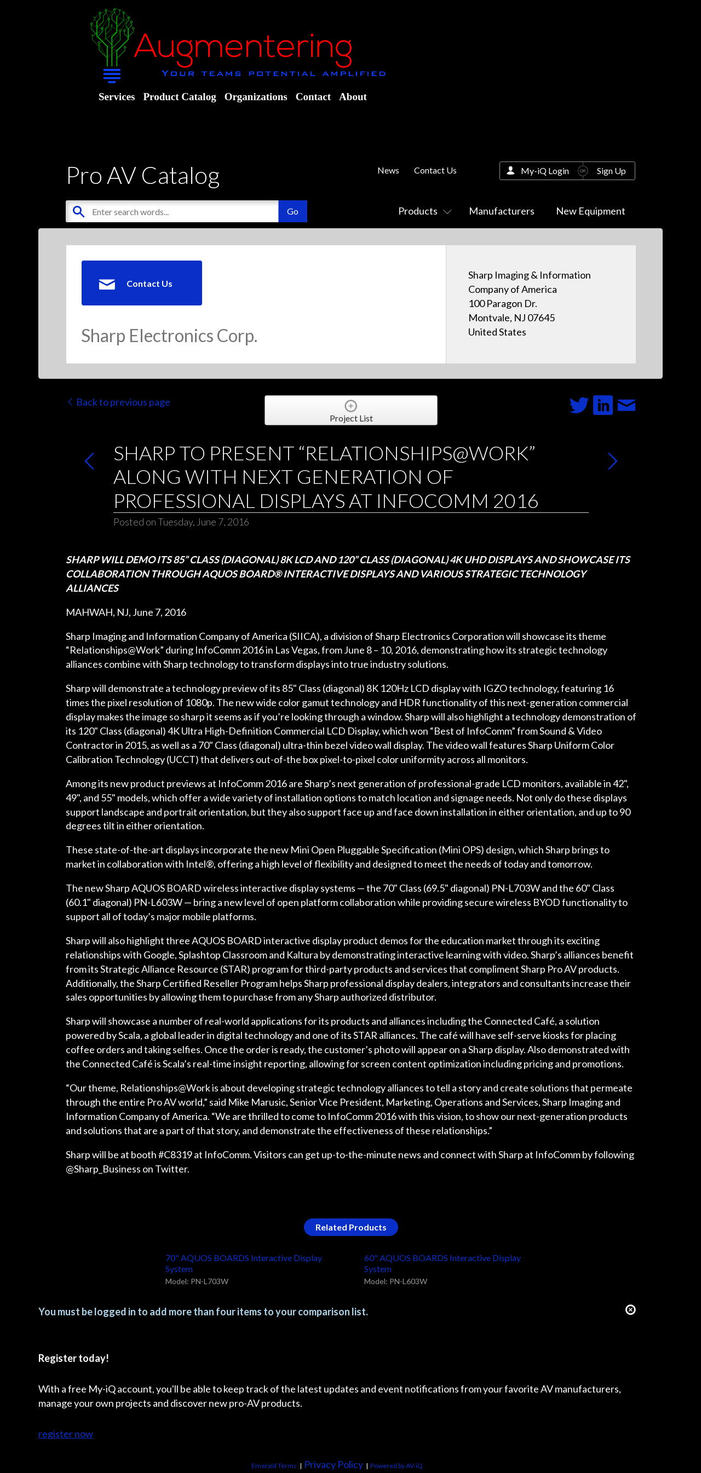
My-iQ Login (545, 170)
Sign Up (611, 170)
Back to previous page (118, 402)
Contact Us (435, 170)
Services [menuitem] (117, 96)
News (388, 170)
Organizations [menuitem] (256, 96)
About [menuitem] (353, 96)
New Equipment (590, 211)
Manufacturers (502, 211)
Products (422, 211)
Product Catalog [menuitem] (179, 96)
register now (65, 1434)
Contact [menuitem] (313, 96)
